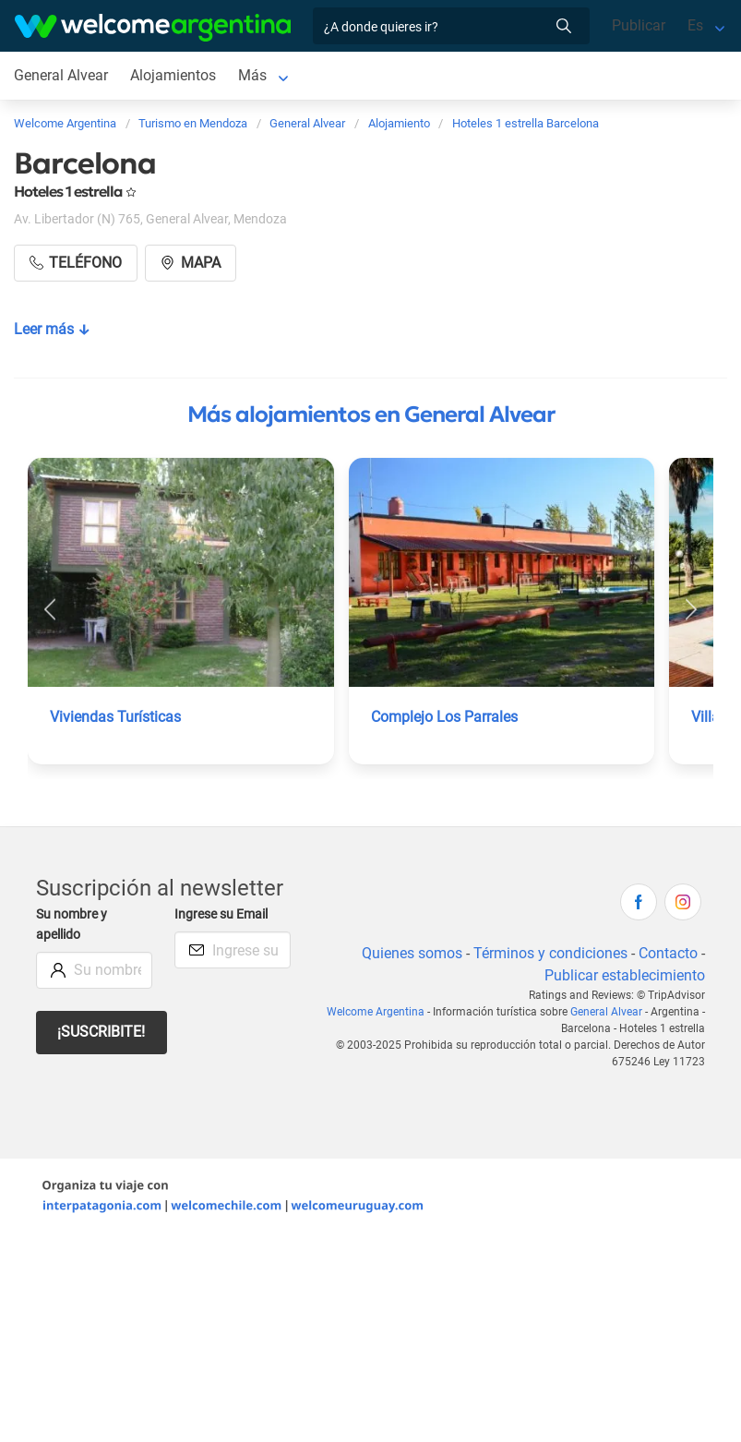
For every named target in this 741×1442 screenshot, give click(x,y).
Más (252, 75)
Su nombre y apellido (71, 925)
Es (695, 25)
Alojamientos (173, 75)
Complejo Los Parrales (444, 717)
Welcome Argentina (375, 1011)
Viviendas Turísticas (115, 717)
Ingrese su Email (221, 914)
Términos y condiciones (550, 953)
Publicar (638, 25)
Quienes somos (412, 953)
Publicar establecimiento (624, 975)
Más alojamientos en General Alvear (371, 414)
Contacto (668, 953)
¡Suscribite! (101, 1031)
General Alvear (61, 75)
